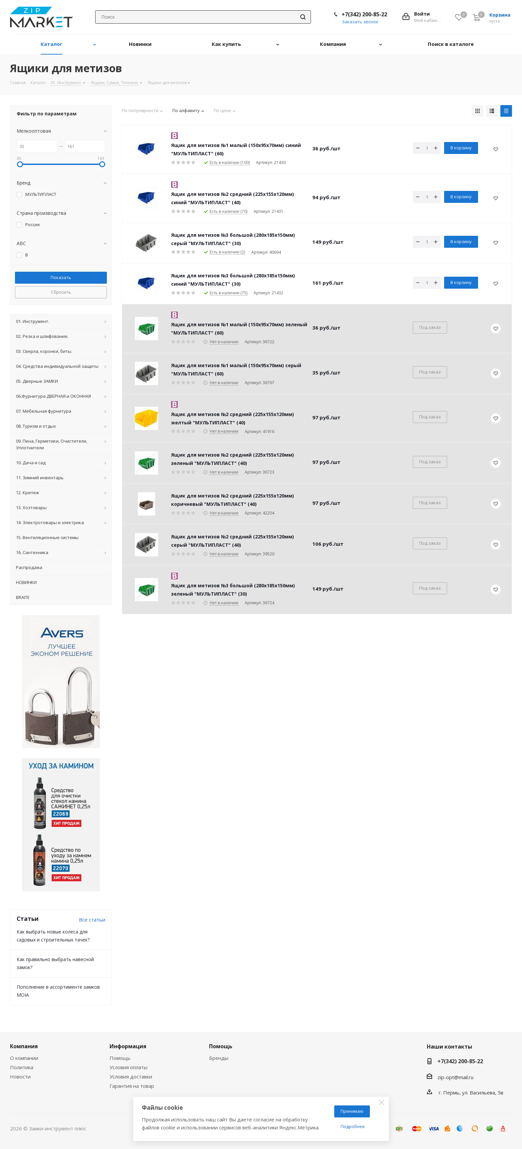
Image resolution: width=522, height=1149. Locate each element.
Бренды (218, 1058)
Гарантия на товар (132, 1085)
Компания (24, 1046)
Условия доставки (131, 1076)
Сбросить (61, 292)
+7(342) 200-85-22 (364, 14)
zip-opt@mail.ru (455, 1077)
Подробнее (353, 1126)
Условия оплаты (128, 1067)
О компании (24, 1058)
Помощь (120, 1058)
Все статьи (92, 919)
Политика (21, 1067)
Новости (20, 1076)
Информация (128, 1046)
